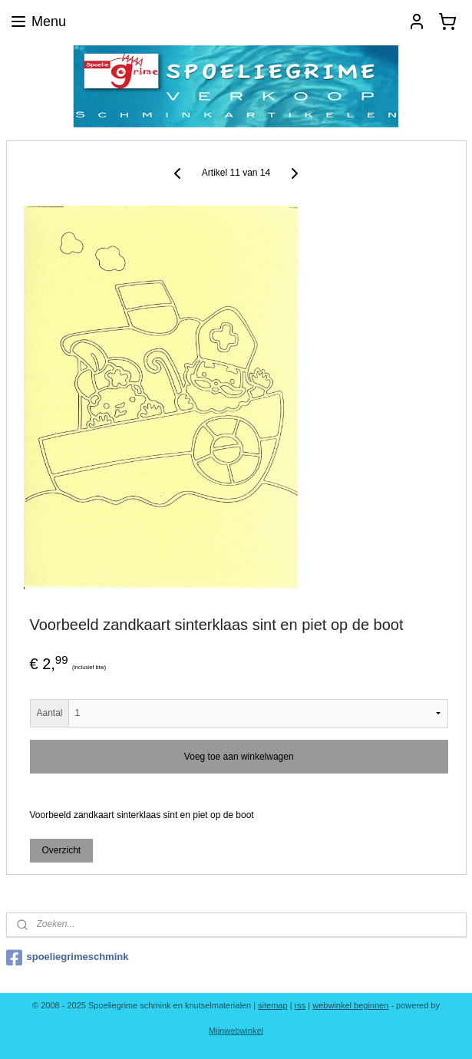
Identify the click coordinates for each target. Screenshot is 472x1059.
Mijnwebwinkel (236, 1030)
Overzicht (61, 849)
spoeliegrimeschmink (67, 957)
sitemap (273, 1005)
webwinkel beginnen (350, 1005)
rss (300, 1005)
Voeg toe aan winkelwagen (239, 756)
